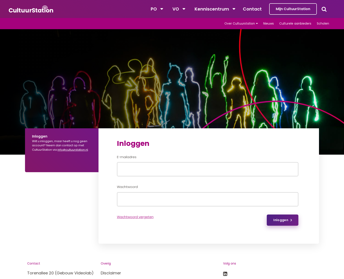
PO (154, 9)
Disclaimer (111, 273)
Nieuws (268, 23)
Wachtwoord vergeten (135, 217)
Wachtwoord (127, 186)
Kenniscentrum (212, 9)
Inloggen (280, 220)
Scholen (323, 23)
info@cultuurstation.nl (72, 150)
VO (175, 9)
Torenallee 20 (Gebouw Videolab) (60, 273)
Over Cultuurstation (239, 23)
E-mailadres (126, 157)
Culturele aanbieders (295, 23)
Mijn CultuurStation (293, 8)
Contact (252, 9)
